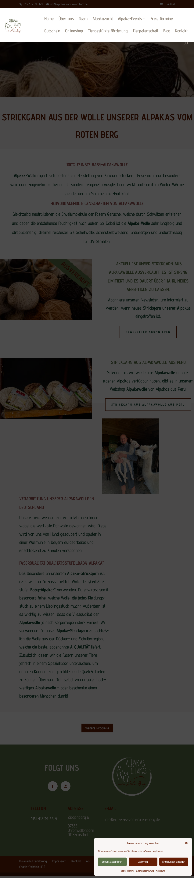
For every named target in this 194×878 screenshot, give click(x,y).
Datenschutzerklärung (145, 870)
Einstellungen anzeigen (173, 861)
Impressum (160, 870)
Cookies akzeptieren (112, 861)
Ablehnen (143, 861)
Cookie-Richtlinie (127, 870)
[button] (186, 843)
